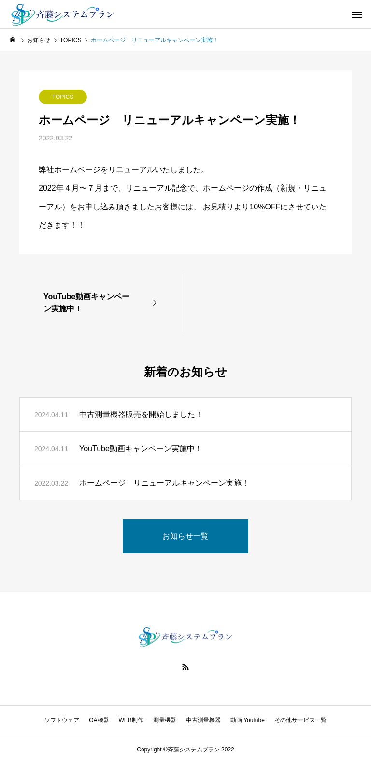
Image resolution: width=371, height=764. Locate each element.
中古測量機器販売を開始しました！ (141, 414)
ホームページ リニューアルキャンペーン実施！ (164, 483)
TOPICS (62, 97)
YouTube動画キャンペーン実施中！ (140, 449)
